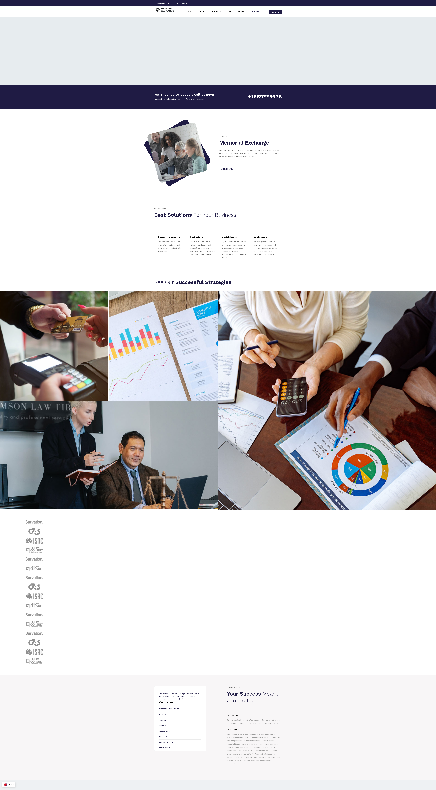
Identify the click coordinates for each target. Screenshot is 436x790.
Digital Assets (229, 237)
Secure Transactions (169, 237)
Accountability (165, 731)
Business (216, 12)
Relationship (164, 748)
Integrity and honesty (169, 709)
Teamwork (163, 720)
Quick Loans (260, 237)
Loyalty (162, 714)
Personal (202, 12)
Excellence (164, 736)
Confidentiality (166, 742)
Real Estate (196, 237)
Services (242, 12)
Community (163, 725)
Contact (256, 12)
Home (189, 12)
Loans (230, 12)
